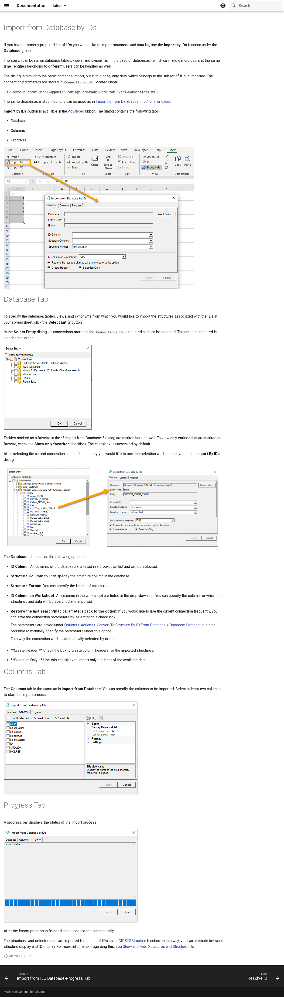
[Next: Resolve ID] (262, 977)
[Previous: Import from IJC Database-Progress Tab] (49, 977)
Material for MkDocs (31, 992)
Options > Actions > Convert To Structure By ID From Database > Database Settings (132, 625)
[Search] (256, 5)
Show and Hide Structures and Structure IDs (158, 946)
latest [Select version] (57, 5)
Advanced (76, 111)
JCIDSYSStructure (131, 940)
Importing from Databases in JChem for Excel (133, 101)
